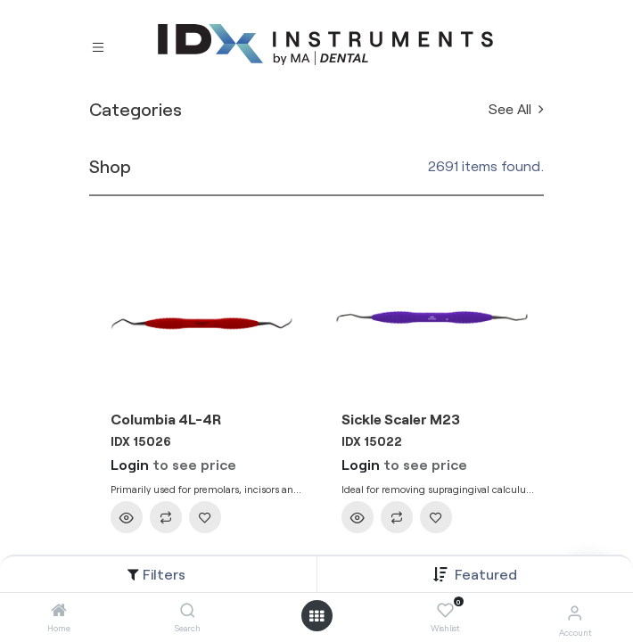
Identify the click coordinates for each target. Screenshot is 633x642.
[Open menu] (316, 616)
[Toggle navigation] (98, 46)
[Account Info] (574, 612)
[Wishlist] (445, 610)
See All (516, 108)
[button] (486, 573)
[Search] (187, 610)
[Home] (59, 610)
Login (130, 464)
